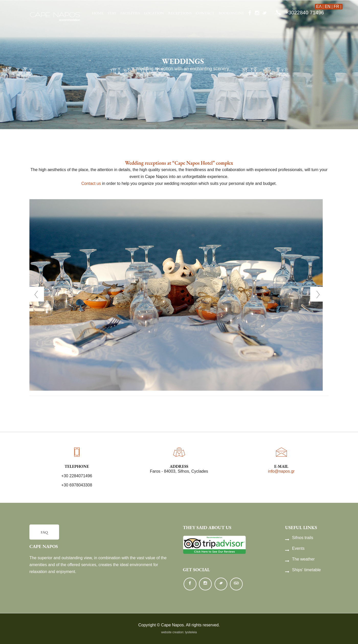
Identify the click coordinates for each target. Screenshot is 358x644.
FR (336, 6)
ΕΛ (318, 6)
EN (327, 6)
